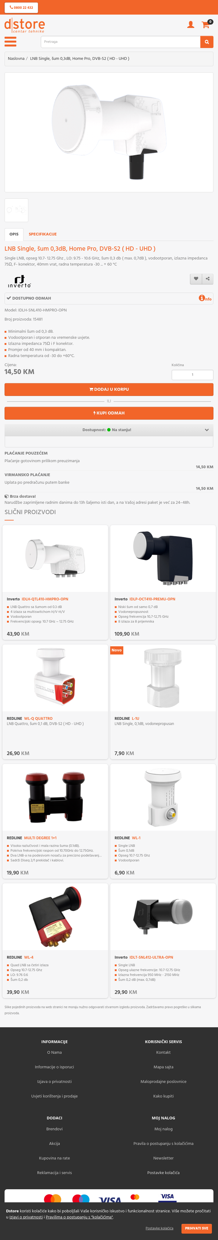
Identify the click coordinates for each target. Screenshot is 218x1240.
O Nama (54, 1052)
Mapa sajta (163, 1067)
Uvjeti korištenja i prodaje (54, 1096)
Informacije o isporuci (54, 1067)
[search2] (206, 42)
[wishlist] (196, 279)
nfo (205, 299)
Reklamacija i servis (54, 1173)
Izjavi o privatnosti (26, 1217)
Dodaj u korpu (109, 389)
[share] (207, 279)
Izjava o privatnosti (54, 1081)
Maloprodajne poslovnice (163, 1081)
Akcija (54, 1143)
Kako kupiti (163, 1096)
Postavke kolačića (160, 1228)
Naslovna (16, 58)
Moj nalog (163, 1129)
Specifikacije (43, 234)
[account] (190, 26)
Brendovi (54, 1129)
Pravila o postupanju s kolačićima (163, 1143)
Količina (178, 365)
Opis (14, 234)
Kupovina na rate (54, 1158)
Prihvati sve (196, 1228)
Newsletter (163, 1158)
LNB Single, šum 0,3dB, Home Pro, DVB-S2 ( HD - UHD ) (79, 58)
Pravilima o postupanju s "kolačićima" (79, 1217)
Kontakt (163, 1052)
